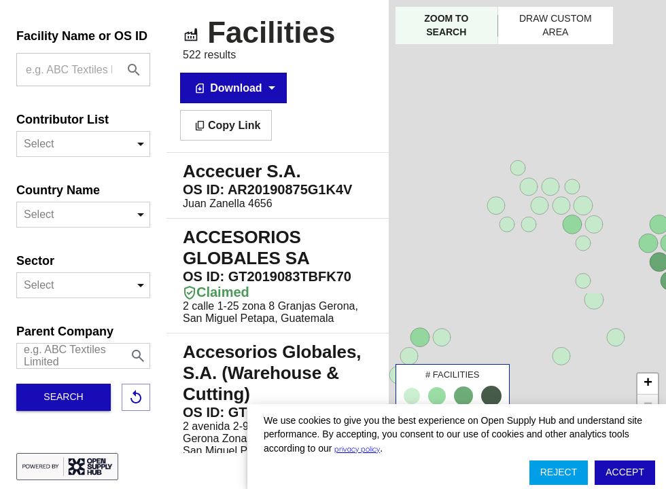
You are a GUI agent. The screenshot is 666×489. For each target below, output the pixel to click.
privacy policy (357, 447)
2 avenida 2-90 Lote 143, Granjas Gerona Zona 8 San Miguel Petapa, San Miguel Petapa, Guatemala (277, 399)
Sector (35, 261)
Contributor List (62, 119)
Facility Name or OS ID (81, 36)
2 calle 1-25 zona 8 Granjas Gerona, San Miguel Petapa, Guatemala (277, 275)
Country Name (58, 190)
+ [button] (648, 384)
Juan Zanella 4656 (277, 185)
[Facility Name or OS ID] (134, 70)
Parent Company (64, 331)
